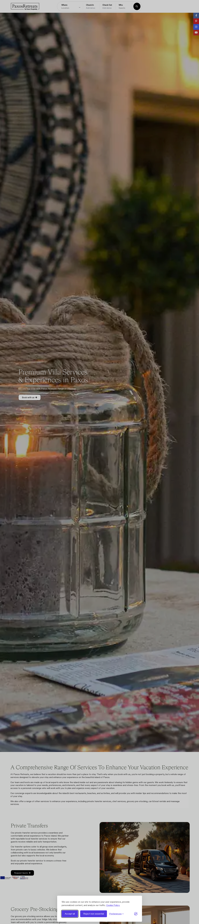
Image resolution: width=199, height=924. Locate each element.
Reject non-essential (93, 913)
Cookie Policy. (113, 905)
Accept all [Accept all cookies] (70, 913)
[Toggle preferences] (116, 913)
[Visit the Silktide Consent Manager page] (135, 914)
